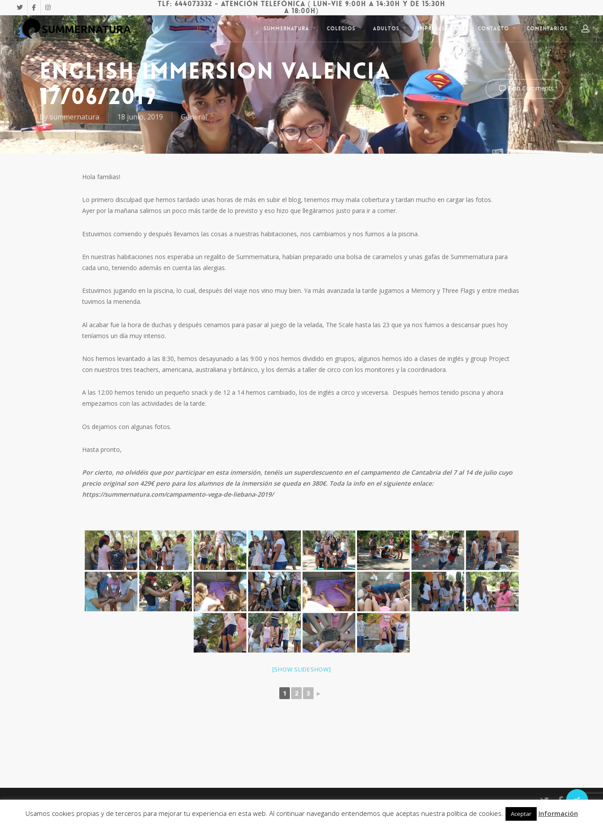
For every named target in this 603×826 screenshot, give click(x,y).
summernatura (74, 117)
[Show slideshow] (301, 669)
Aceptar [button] (521, 814)
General (194, 117)
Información (558, 813)
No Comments (524, 88)
